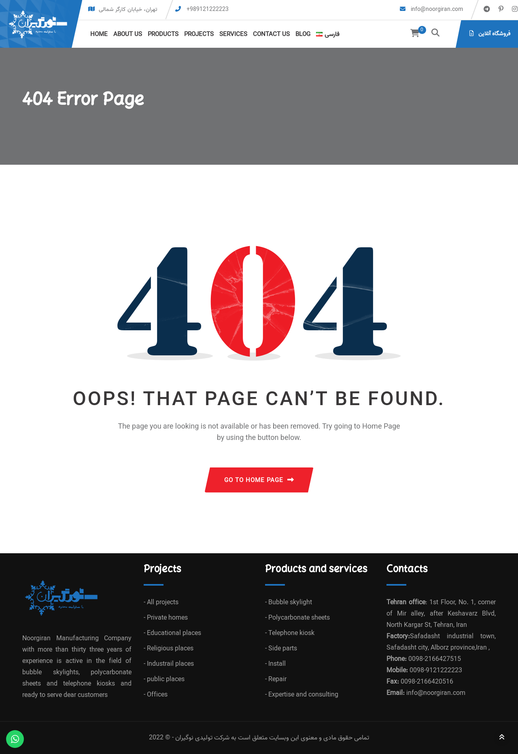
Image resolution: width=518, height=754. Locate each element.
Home (99, 34)
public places (166, 679)
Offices (157, 695)
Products (163, 34)
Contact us (271, 34)
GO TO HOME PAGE (259, 480)
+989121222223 (208, 9)
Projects (199, 34)
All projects (162, 602)
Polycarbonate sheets (299, 618)
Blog (302, 34)
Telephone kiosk (291, 633)
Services (233, 34)
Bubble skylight (290, 602)
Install (277, 664)
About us (127, 34)
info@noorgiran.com (436, 9)
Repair (277, 679)
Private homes (167, 618)
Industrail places (170, 664)
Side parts (282, 649)
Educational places (174, 633)
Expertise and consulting (303, 695)
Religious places (170, 649)
